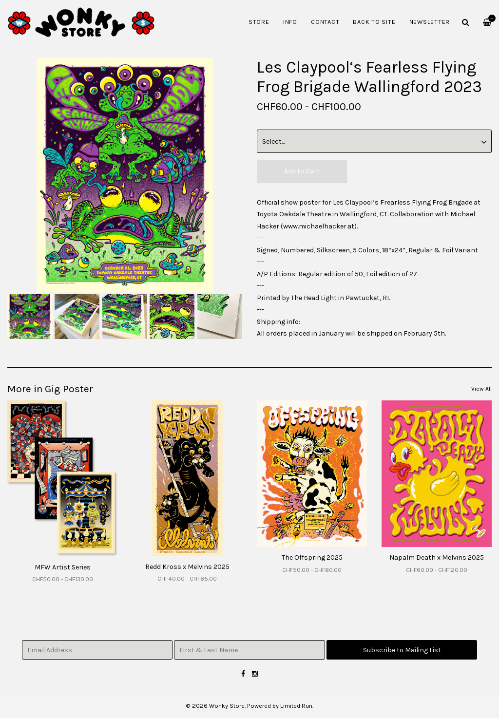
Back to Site (374, 21)
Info (290, 21)
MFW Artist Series (63, 567)
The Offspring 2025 (312, 557)
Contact (325, 21)
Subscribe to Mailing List (402, 650)
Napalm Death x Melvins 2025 (436, 557)
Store (259, 21)
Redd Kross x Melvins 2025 (187, 567)
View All (481, 388)
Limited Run (296, 705)
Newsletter (429, 21)
